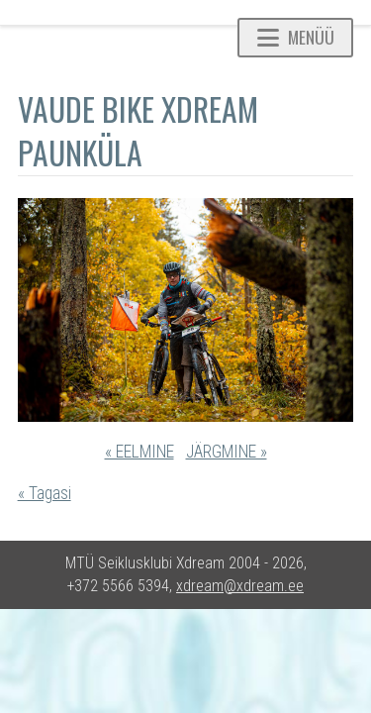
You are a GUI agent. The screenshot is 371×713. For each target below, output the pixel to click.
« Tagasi (44, 493)
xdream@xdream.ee (240, 585)
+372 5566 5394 (118, 585)
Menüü (295, 37)
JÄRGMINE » (226, 451)
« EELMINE (139, 451)
